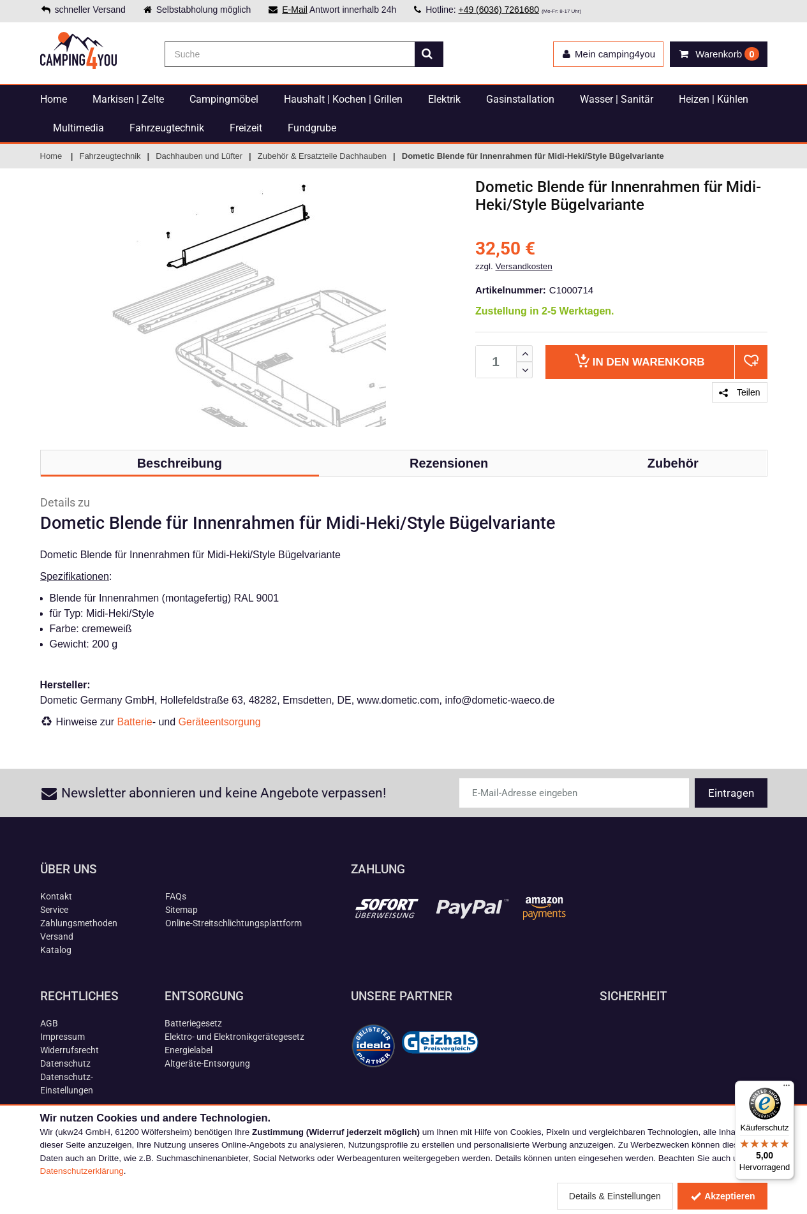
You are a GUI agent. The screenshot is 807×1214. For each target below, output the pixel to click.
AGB (49, 1023)
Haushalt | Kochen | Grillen (343, 99)
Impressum (62, 1037)
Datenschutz (65, 1063)
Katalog (55, 950)
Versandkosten (524, 266)
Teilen (739, 392)
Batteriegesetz (193, 1023)
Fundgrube (312, 128)
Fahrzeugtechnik (167, 128)
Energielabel (188, 1050)
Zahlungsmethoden (78, 923)
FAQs (175, 896)
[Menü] (786, 1088)
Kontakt (56, 896)
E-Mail (294, 9)
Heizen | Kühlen (713, 99)
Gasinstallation (520, 99)
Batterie (134, 721)
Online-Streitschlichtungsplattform (233, 923)
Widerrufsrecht (69, 1050)
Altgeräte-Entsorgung (207, 1063)
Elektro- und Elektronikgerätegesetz (234, 1037)
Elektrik (444, 99)
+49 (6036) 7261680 (498, 9)
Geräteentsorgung (220, 721)
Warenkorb (639, 360)
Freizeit (246, 128)
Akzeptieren (722, 1196)
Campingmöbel (223, 99)
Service (54, 910)
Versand (56, 936)
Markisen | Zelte (128, 99)
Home (53, 99)
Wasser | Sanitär (616, 99)
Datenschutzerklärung (82, 1171)
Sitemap (181, 910)
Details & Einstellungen (615, 1196)
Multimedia (78, 128)
